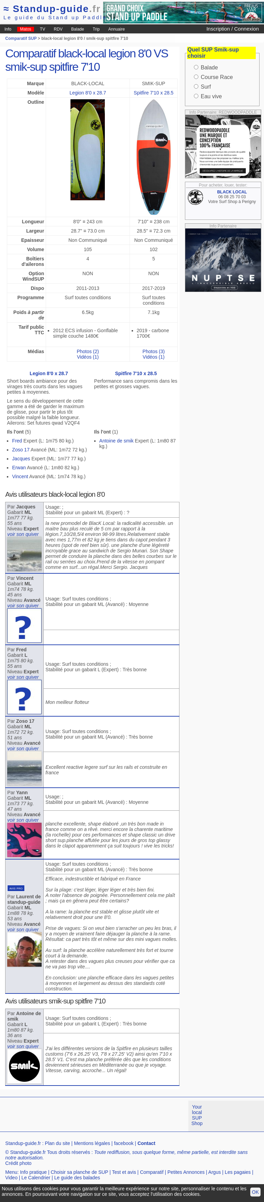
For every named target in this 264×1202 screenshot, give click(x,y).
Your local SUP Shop (197, 1115)
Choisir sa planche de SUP (79, 1172)
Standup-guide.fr (23, 1143)
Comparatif (151, 1172)
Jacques (21, 458)
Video (11, 1177)
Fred (17, 440)
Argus (214, 1172)
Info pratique (33, 1172)
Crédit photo (18, 1163)
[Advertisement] (125, 1116)
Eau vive (211, 96)
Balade (77, 29)
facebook (124, 1143)
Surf (206, 87)
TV (42, 29)
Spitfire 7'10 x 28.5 (154, 93)
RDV (58, 29)
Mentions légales (92, 1143)
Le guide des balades (77, 1177)
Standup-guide (52, 8)
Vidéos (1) (88, 357)
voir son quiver (22, 534)
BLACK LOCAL (232, 192)
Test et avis (124, 1172)
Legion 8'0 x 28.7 (87, 93)
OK (255, 1192)
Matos (25, 29)
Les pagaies (238, 1172)
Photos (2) (88, 351)
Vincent (20, 476)
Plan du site (57, 1143)
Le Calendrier (35, 1177)
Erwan (19, 467)
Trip (96, 29)
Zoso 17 (21, 449)
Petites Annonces (186, 1172)
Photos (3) (154, 351)
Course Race (217, 77)
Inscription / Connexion (232, 29)
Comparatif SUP (21, 38)
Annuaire (116, 29)
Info (7, 29)
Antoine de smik (116, 440)
